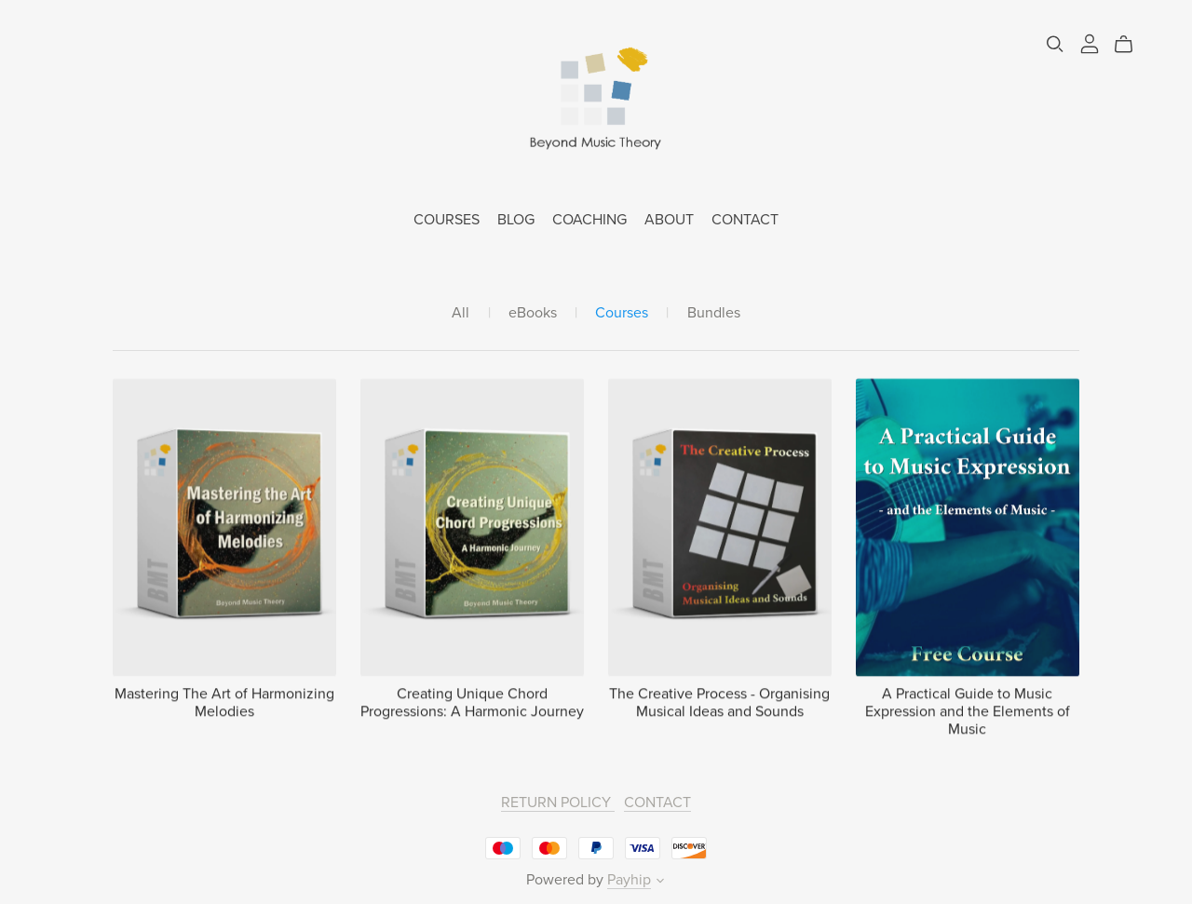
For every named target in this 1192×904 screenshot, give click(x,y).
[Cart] (1131, 44)
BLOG (516, 219)
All (460, 313)
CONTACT (745, 219)
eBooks (532, 313)
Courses (621, 313)
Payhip (629, 879)
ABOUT (669, 219)
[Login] (1089, 43)
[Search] (1055, 44)
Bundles (713, 313)
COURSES (446, 219)
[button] (660, 882)
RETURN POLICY (558, 802)
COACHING (589, 219)
